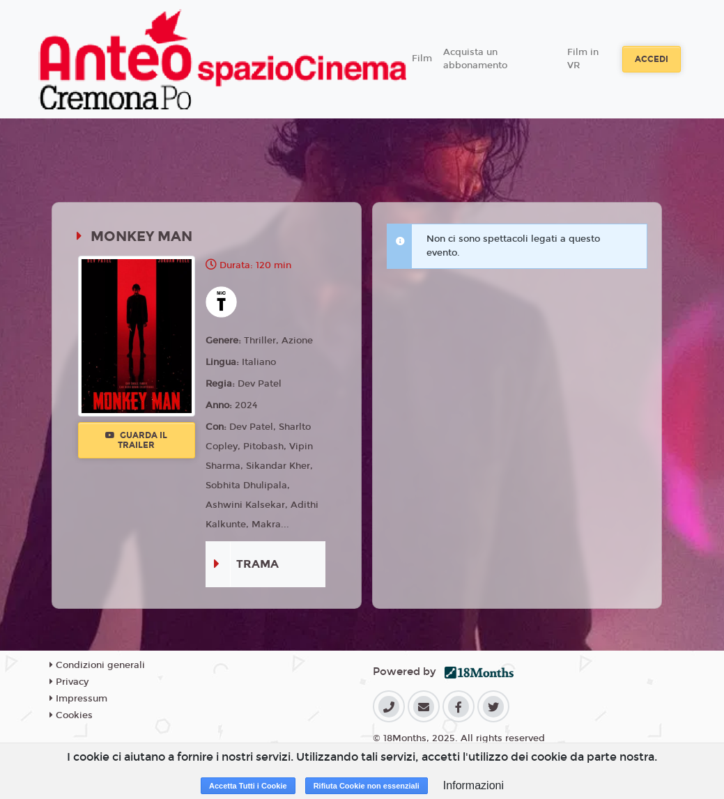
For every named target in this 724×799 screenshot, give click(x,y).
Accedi (651, 59)
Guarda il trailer (136, 440)
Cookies (71, 715)
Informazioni (473, 785)
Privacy (68, 682)
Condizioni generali (97, 665)
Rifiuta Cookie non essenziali (366, 786)
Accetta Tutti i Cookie (248, 786)
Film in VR (583, 59)
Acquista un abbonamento (475, 59)
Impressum (78, 698)
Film (422, 58)
